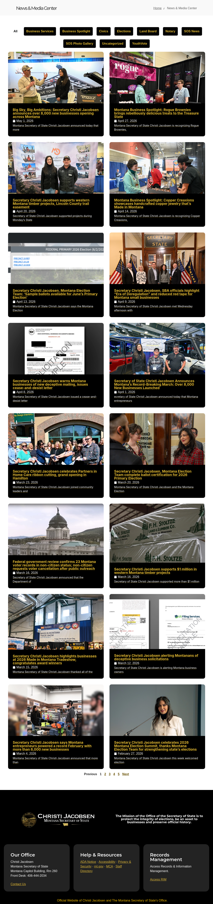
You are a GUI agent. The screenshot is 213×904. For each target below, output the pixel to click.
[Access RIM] (158, 879)
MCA (109, 866)
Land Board (148, 31)
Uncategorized (112, 43)
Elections (124, 31)
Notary (170, 31)
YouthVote (139, 43)
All (15, 31)
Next (125, 774)
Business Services (39, 31)
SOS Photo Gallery (79, 43)
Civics (103, 31)
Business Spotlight (76, 31)
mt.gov (98, 866)
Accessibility (107, 861)
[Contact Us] (18, 884)
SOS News (192, 31)
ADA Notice (88, 861)
